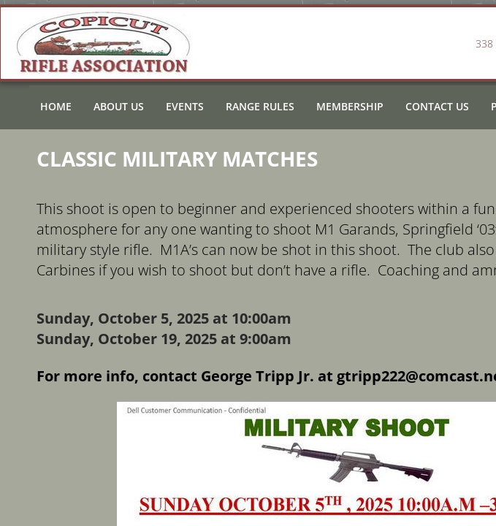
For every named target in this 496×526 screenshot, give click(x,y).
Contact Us (437, 106)
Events (185, 106)
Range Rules (260, 106)
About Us (119, 106)
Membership (350, 106)
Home (56, 106)
